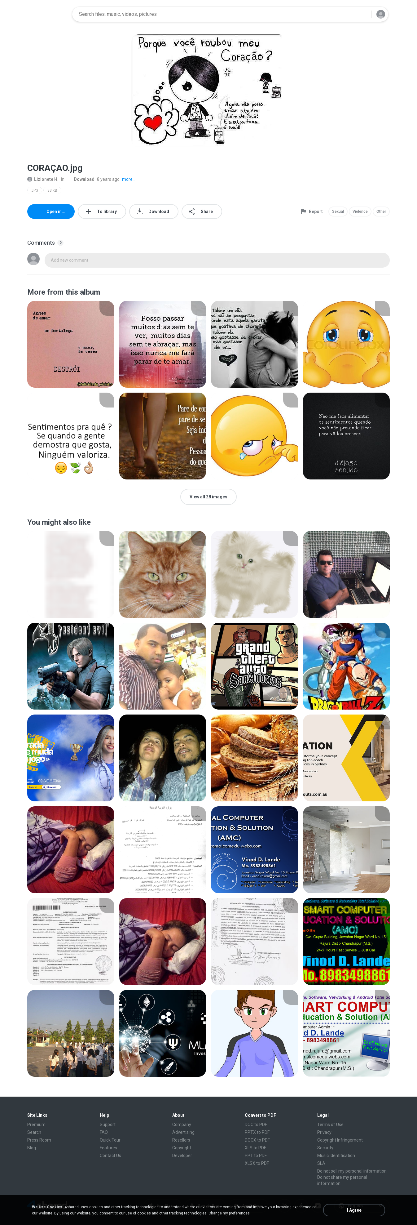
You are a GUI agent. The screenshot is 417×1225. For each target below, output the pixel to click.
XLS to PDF (255, 1147)
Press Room (39, 1140)
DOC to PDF (256, 1124)
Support (108, 1124)
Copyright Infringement (340, 1140)
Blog (31, 1147)
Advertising (183, 1132)
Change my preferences (229, 1213)
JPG (34, 190)
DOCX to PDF (257, 1140)
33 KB (52, 190)
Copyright (181, 1147)
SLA (321, 1163)
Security (325, 1147)
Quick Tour (110, 1140)
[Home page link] (48, 14)
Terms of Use (330, 1124)
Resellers (181, 1140)
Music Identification (336, 1155)
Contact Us (110, 1155)
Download (80, 179)
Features (108, 1147)
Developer (182, 1155)
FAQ (104, 1132)
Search (34, 1132)
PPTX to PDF (257, 1132)
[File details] (70, 344)
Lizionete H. (43, 179)
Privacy (324, 1132)
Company (181, 1124)
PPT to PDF (256, 1155)
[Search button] (363, 14)
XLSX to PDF (257, 1163)
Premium (36, 1124)
